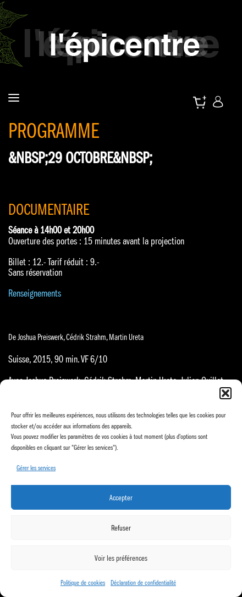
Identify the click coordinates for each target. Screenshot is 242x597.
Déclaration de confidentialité (143, 582)
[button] (225, 393)
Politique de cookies (83, 582)
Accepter (121, 498)
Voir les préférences (121, 558)
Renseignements (34, 293)
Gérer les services (36, 468)
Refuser (121, 528)
